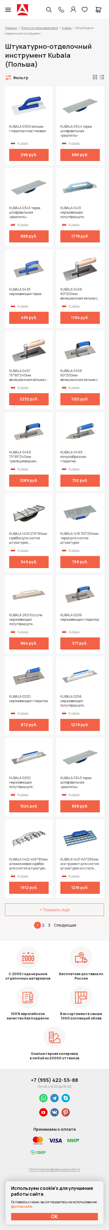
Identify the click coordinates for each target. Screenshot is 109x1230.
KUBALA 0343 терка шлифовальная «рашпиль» (75, 782)
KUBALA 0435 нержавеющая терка (25, 291)
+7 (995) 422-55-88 (54, 1080)
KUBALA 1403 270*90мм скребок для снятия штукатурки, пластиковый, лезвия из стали (28, 538)
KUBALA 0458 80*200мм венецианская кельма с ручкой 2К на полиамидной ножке (79, 375)
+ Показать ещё (54, 909)
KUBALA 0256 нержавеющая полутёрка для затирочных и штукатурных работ (75, 701)
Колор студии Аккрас (22, 9)
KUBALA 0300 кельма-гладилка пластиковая (27, 128)
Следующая (65, 925)
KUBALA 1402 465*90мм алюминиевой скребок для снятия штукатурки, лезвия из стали (28, 864)
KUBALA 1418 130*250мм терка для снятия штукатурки (79, 538)
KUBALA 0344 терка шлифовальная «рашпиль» (76, 131)
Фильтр (20, 77)
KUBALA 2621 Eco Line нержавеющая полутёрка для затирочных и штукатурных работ (25, 619)
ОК (54, 1216)
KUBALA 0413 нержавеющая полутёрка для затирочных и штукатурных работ (75, 212)
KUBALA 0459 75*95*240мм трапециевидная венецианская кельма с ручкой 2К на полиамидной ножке (27, 456)
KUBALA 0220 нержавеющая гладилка (28, 698)
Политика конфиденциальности (54, 1169)
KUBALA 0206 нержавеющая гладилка (79, 617)
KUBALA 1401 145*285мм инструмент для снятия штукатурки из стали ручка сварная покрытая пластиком (79, 864)
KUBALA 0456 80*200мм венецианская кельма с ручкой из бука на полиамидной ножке (79, 294)
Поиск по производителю (39, 28)
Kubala (66, 28)
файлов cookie (21, 1206)
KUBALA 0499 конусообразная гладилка (73, 456)
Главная (11, 28)
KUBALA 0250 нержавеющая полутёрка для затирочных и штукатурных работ (24, 782)
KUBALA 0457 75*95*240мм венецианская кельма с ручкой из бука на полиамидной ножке (27, 375)
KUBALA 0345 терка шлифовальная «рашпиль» (24, 212)
